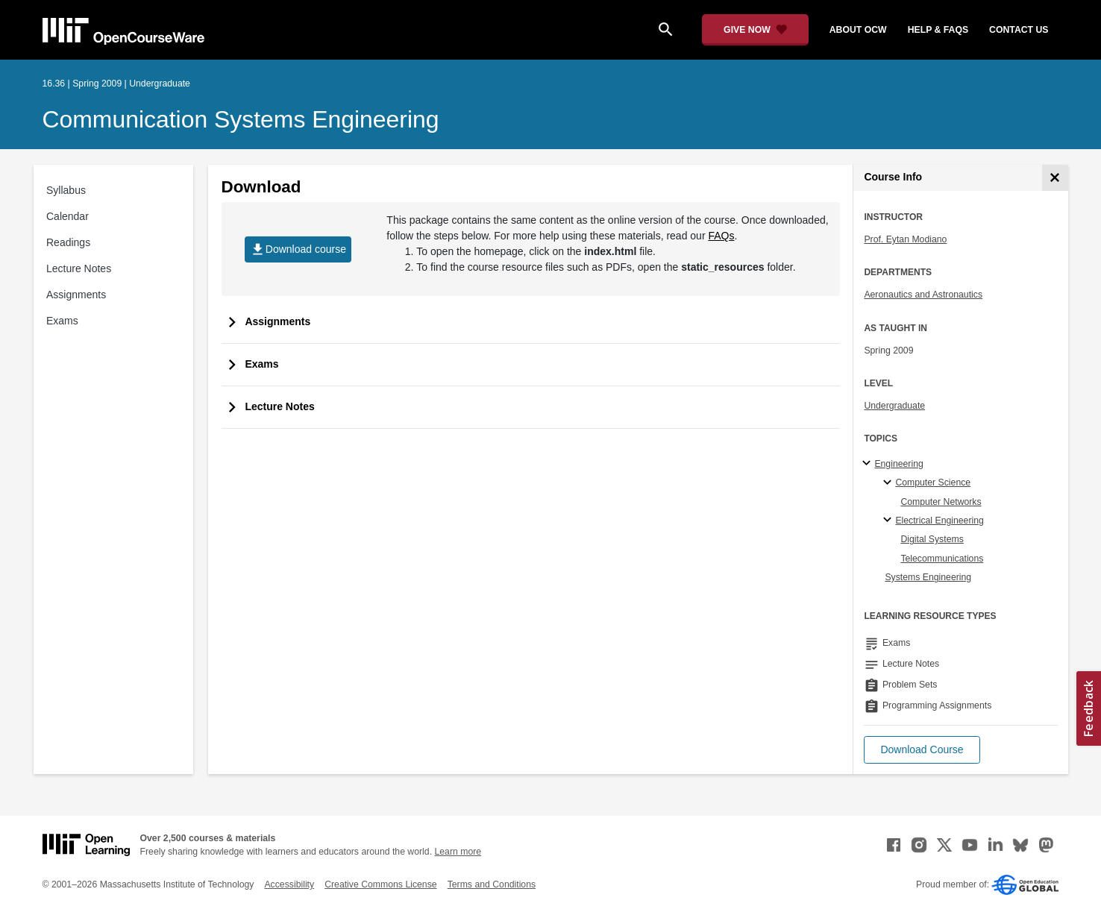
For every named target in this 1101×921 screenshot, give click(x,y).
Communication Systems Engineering (241, 119)
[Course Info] (1055, 178)
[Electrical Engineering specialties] (889, 520)
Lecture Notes (78, 268)
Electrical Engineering (939, 520)
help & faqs (938, 30)
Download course (298, 249)
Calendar (67, 216)
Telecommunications (941, 558)
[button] (921, 750)
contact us (1018, 30)
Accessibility (289, 884)
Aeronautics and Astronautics (923, 294)
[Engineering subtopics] (869, 464)
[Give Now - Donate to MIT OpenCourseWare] (755, 29)
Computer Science (932, 482)
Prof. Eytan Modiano (905, 239)
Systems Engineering (928, 577)
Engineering (898, 464)
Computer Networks (940, 502)
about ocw (858, 30)
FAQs (721, 236)
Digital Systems (931, 539)
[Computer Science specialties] (889, 483)
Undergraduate (894, 405)
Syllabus (66, 190)
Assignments (76, 295)
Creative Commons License (380, 884)
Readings (68, 242)
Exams (62, 321)
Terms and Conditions (492, 884)
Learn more (457, 851)
